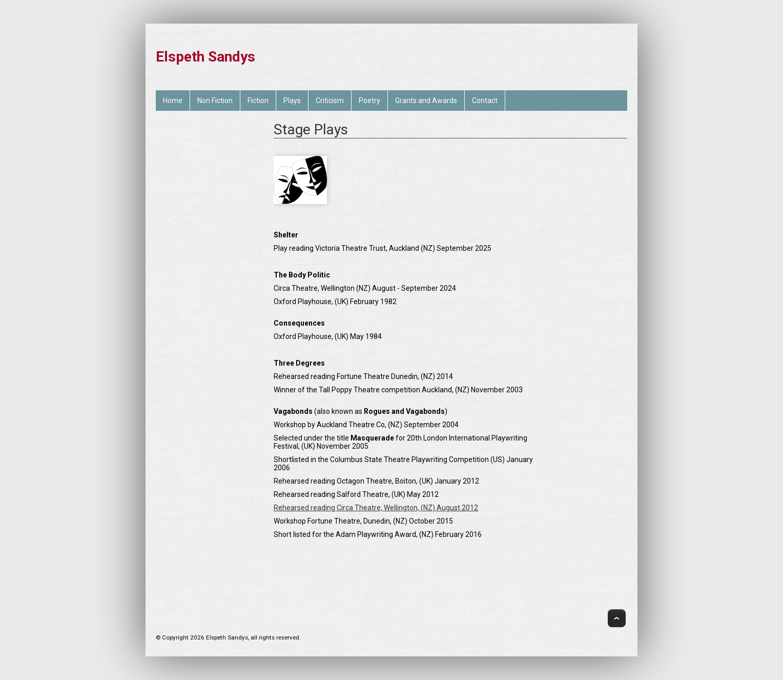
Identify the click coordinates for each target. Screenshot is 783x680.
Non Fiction (215, 100)
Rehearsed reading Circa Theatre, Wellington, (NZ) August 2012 (376, 508)
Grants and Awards (426, 100)
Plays (292, 100)
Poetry (369, 100)
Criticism (330, 100)
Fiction (258, 100)
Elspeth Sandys (205, 56)
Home (172, 100)
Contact (485, 100)
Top (617, 618)
